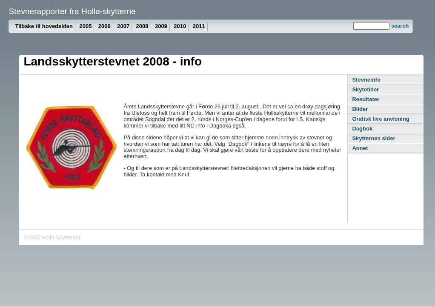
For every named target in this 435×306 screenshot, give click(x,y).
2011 (199, 26)
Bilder (360, 109)
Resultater (365, 99)
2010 (180, 26)
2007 (123, 26)
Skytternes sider (373, 138)
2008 (142, 26)
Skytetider (365, 89)
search (400, 26)
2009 (161, 26)
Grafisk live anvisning (380, 119)
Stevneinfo (366, 79)
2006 (104, 26)
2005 (85, 26)
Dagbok (362, 128)
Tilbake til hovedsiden (44, 26)
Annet (360, 148)
